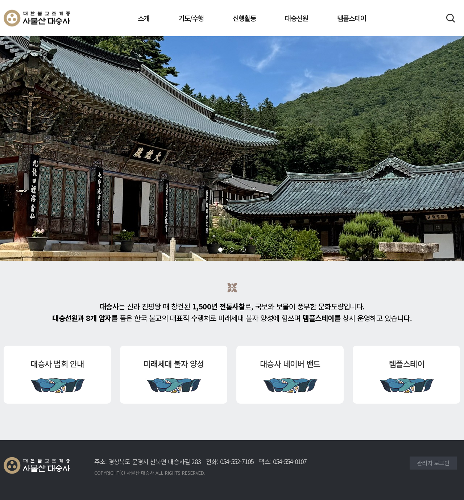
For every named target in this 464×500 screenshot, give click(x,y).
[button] (220, 249)
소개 (143, 18)
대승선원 (296, 18)
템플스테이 (351, 18)
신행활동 (244, 18)
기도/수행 (191, 18)
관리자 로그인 (433, 462)
